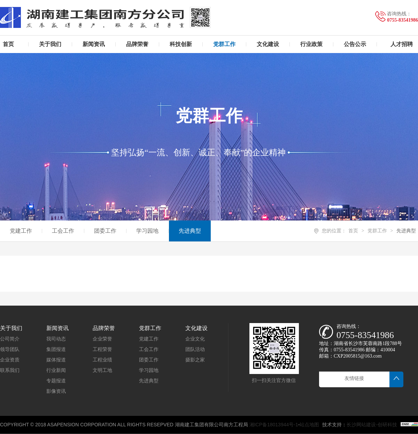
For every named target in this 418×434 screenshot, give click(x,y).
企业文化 (195, 339)
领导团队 (10, 349)
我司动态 (56, 339)
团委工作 (148, 359)
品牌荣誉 (104, 328)
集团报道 (56, 349)
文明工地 (102, 370)
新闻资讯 (57, 328)
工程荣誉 (102, 349)
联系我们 (10, 370)
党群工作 (377, 230)
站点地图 (309, 424)
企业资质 (10, 359)
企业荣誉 (102, 339)
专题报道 (56, 380)
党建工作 (148, 339)
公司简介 (10, 339)
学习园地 (148, 370)
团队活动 (195, 349)
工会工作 (148, 349)
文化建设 (196, 328)
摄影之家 (195, 359)
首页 (353, 230)
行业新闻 (56, 370)
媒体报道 (56, 359)
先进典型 (406, 230)
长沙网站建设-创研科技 (372, 424)
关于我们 (11, 328)
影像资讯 (56, 391)
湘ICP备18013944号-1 (273, 424)
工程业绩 (102, 359)
